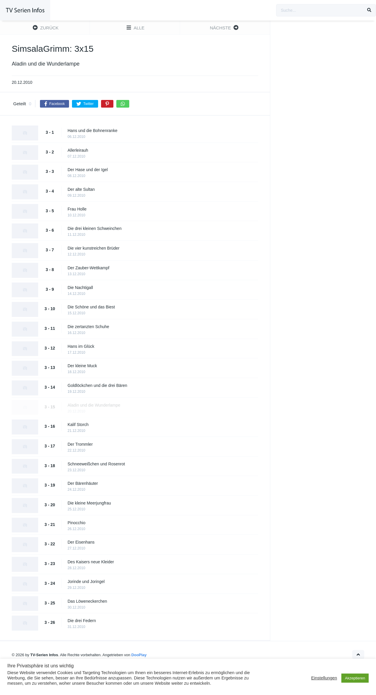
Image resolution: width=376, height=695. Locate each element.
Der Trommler (80, 444)
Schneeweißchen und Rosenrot (96, 464)
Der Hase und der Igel (88, 169)
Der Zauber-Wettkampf (88, 267)
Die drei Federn (82, 620)
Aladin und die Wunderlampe (94, 405)
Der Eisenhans (81, 542)
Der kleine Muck (82, 365)
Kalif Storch (78, 424)
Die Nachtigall (80, 287)
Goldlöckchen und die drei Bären (97, 385)
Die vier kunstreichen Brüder (94, 248)
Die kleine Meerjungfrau (89, 503)
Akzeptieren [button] (355, 678)
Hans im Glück (81, 346)
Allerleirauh (78, 150)
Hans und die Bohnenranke (93, 130)
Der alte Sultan (81, 189)
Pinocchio (76, 522)
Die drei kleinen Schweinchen (95, 228)
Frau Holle (77, 209)
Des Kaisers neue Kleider (91, 561)
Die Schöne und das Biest (91, 307)
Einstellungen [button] (324, 678)
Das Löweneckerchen (87, 601)
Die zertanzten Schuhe (88, 326)
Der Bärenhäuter (83, 483)
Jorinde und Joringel (86, 581)
